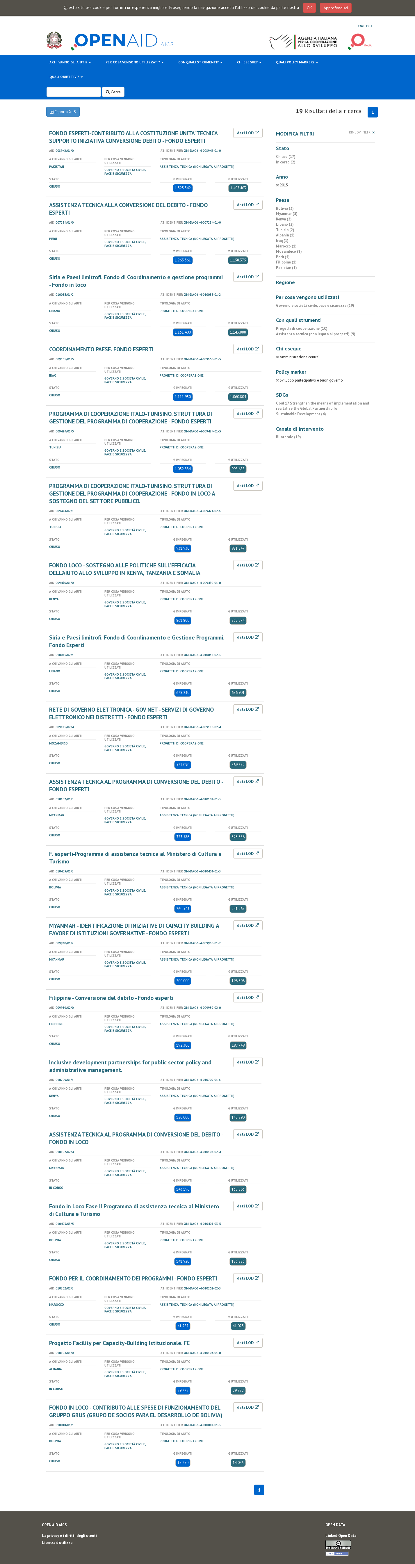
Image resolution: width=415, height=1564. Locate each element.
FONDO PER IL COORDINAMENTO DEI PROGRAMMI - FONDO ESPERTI (133, 1278)
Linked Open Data (340, 1535)
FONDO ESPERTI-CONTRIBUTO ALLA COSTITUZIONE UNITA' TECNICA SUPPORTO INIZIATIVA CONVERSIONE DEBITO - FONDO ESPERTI (133, 137)
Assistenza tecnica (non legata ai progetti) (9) (315, 334)
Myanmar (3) (287, 213)
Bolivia (55, 887)
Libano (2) (285, 224)
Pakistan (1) (286, 267)
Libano (54, 311)
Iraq (52, 375)
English (365, 26)
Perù (53, 239)
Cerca (113, 92)
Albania (55, 1369)
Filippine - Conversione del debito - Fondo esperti (111, 998)
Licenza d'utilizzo (57, 1542)
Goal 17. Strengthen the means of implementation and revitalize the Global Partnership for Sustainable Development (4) (322, 408)
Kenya (54, 599)
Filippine (56, 1024)
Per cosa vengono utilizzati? (135, 62)
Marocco (56, 1305)
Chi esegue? (249, 62)
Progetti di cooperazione (182, 311)
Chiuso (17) (285, 156)
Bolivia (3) (285, 208)
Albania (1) (285, 235)
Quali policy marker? (297, 62)
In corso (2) (285, 162)
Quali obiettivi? (66, 76)
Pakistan (56, 167)
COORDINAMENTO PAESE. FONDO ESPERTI (101, 349)
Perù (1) (283, 256)
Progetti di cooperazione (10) (301, 328)
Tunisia (55, 447)
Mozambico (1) (289, 251)
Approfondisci (336, 7)
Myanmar (56, 815)
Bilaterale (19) (288, 436)
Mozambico (58, 743)
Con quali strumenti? (200, 62)
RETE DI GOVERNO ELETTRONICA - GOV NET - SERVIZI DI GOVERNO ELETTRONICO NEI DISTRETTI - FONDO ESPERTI (131, 713)
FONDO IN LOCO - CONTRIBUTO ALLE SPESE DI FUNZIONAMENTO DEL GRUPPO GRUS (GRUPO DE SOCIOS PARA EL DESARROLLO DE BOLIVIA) (135, 1411)
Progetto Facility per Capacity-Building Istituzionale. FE (119, 1343)
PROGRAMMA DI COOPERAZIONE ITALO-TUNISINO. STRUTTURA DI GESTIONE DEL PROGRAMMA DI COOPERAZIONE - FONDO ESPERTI (130, 417)
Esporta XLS (63, 111)
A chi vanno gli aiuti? (70, 62)
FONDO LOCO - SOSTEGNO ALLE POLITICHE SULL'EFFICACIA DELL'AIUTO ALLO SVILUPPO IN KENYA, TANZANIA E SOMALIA (124, 569)
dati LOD (248, 133)
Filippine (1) (286, 262)
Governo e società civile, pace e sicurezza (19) (315, 305)
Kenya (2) (284, 219)
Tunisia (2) (285, 229)
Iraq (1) (282, 240)
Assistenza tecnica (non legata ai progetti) (197, 167)
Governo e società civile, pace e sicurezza (125, 172)
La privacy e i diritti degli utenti (69, 1535)
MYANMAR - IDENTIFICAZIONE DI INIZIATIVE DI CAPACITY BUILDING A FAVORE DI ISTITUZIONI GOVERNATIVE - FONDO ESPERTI (134, 929)
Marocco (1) (286, 246)
